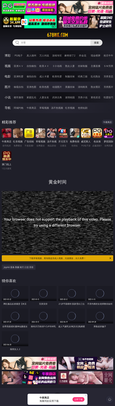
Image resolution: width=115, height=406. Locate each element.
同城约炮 (18, 107)
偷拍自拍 (31, 76)
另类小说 (82, 97)
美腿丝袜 (70, 87)
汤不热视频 (57, 107)
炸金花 (82, 55)
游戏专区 (57, 55)
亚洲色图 (31, 87)
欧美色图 (44, 87)
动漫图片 (57, 87)
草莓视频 (44, 107)
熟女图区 (95, 87)
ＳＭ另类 (108, 66)
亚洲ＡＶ (18, 66)
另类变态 (108, 76)
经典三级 (82, 76)
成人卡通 (44, 76)
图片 (8, 87)
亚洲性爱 (18, 76)
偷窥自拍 (18, 87)
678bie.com (57, 35)
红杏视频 (70, 107)
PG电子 (18, 55)
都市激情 (18, 97)
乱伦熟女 (95, 76)
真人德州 (31, 55)
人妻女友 (44, 97)
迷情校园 (70, 97)
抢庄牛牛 (108, 55)
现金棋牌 (95, 55)
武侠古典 (57, 97)
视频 (8, 66)
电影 (8, 76)
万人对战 (44, 55)
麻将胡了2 (69, 55)
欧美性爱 (57, 76)
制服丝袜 (70, 76)
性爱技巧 (108, 97)
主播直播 (95, 66)
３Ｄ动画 (57, 66)
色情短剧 (82, 107)
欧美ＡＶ (44, 66)
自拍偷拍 (31, 66)
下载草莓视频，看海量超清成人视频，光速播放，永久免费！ (70, 258)
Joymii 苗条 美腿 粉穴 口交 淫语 (19, 267)
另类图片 (108, 87)
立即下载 (78, 399)
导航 (8, 108)
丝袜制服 (82, 66)
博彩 (8, 55)
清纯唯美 (82, 87)
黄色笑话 (95, 97)
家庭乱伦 (31, 97)
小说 (8, 97)
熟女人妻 (70, 66)
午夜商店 (31, 107)
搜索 (96, 42)
